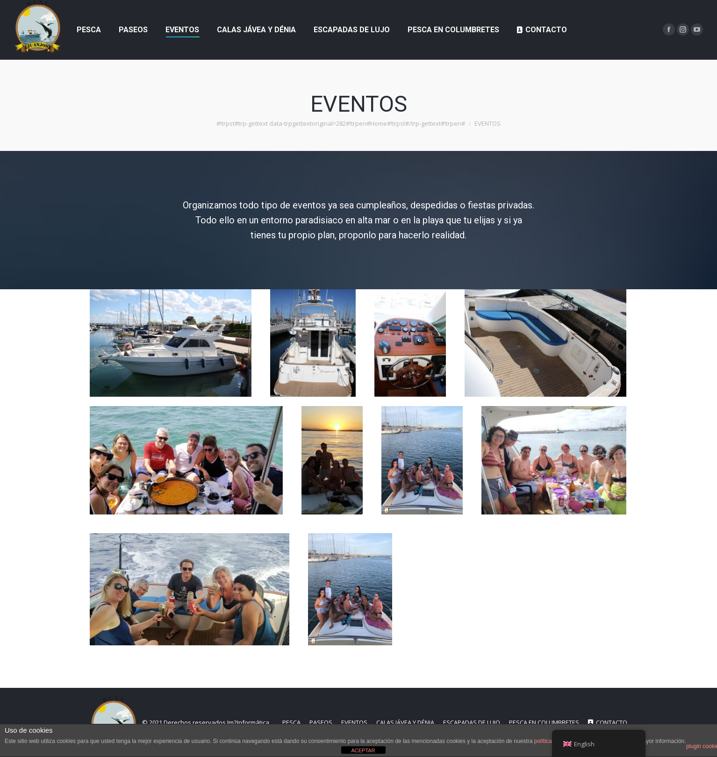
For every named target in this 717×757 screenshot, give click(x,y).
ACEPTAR (363, 750)
